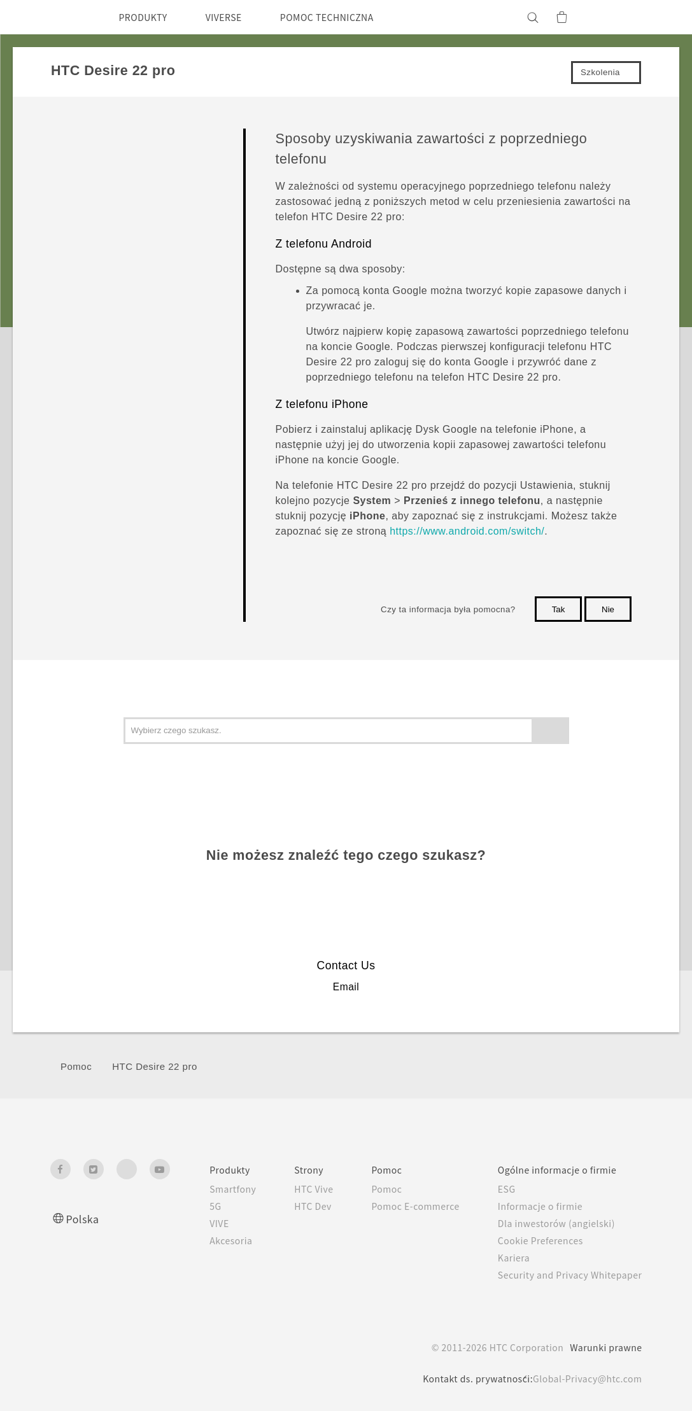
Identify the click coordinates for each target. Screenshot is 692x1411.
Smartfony (204, 1189)
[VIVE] (625, 17)
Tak (558, 609)
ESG (496, 1189)
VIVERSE (235, 17)
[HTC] (65, 17)
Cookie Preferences (533, 1240)
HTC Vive (288, 1189)
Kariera (502, 1257)
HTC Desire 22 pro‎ (154, 1066)
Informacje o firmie (531, 1206)
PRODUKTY (147, 17)
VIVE (190, 1223)
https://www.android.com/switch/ (467, 531)
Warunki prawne (604, 1347)
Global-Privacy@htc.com (584, 1378)
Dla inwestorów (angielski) (548, 1223)
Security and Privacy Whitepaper (564, 1275)
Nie (608, 609)
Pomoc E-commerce (398, 1206)
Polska (84, 1218)
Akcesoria (202, 1240)
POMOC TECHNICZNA (349, 17)
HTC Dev (288, 1206)
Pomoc (76, 1066)
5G (185, 1206)
